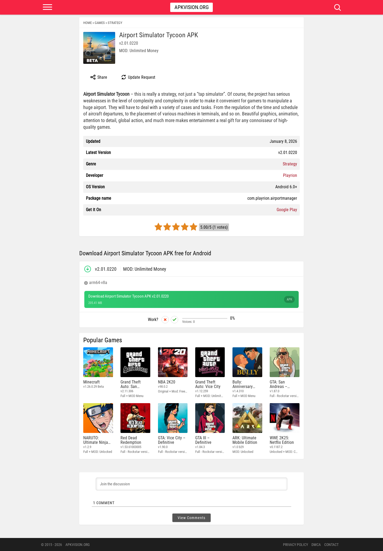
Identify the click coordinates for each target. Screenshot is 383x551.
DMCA (316, 544)
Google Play (287, 209)
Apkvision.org (191, 7)
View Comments (191, 517)
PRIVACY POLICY (295, 544)
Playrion (290, 175)
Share (98, 77)
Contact (331, 544)
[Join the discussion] (191, 483)
